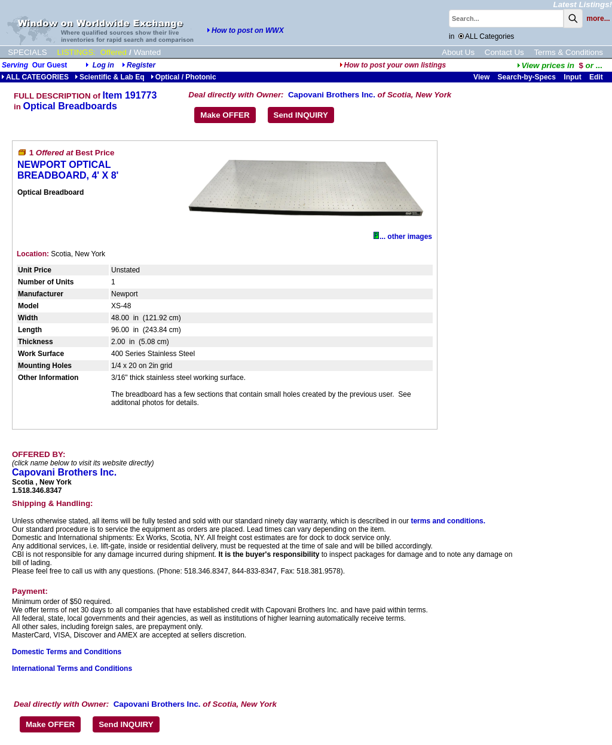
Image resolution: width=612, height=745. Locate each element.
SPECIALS (27, 52)
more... (598, 18)
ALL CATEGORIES (35, 77)
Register (141, 65)
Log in (103, 65)
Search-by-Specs (527, 77)
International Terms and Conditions (72, 668)
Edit (597, 77)
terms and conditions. (448, 521)
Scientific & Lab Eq (110, 77)
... (559, 65)
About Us (458, 52)
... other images (403, 236)
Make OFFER (224, 115)
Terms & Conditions (568, 52)
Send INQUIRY (301, 115)
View (481, 77)
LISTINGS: (76, 52)
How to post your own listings (392, 65)
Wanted (147, 52)
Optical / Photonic (183, 77)
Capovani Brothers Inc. (331, 94)
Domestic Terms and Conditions (66, 652)
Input (572, 77)
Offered (113, 52)
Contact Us (504, 52)
